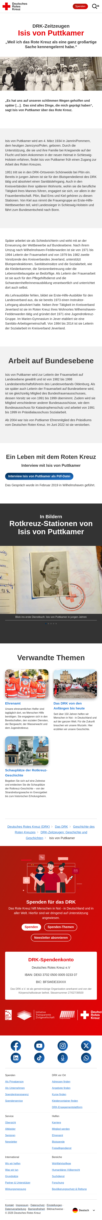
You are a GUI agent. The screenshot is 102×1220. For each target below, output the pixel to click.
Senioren (10, 1135)
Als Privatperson (14, 1081)
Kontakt (9, 1205)
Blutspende (58, 1141)
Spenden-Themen (61, 927)
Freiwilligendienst (61, 1148)
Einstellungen (54, 1205)
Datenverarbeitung (15, 1209)
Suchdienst (58, 1176)
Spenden (80, 6)
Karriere (56, 1122)
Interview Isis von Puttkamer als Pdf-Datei (39, 476)
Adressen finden (61, 1081)
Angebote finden (61, 1088)
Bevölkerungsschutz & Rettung (69, 1189)
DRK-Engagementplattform (67, 1107)
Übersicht (10, 1122)
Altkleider (10, 1129)
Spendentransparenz (17, 1094)
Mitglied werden (61, 1129)
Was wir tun (11, 1170)
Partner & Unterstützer (17, 1182)
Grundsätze (11, 1176)
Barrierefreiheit (36, 1209)
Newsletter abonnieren (51, 937)
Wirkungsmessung (15, 1189)
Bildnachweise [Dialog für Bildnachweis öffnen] (55, 1209)
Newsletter (11, 1141)
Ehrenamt (13, 703)
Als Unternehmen (15, 1088)
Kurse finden (59, 1094)
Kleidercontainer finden (65, 1100)
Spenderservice (14, 1100)
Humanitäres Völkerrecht (66, 1170)
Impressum (22, 1205)
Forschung (58, 1182)
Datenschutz (38, 1205)
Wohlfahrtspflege (61, 1163)
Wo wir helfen (12, 1163)
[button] (46, 623)
